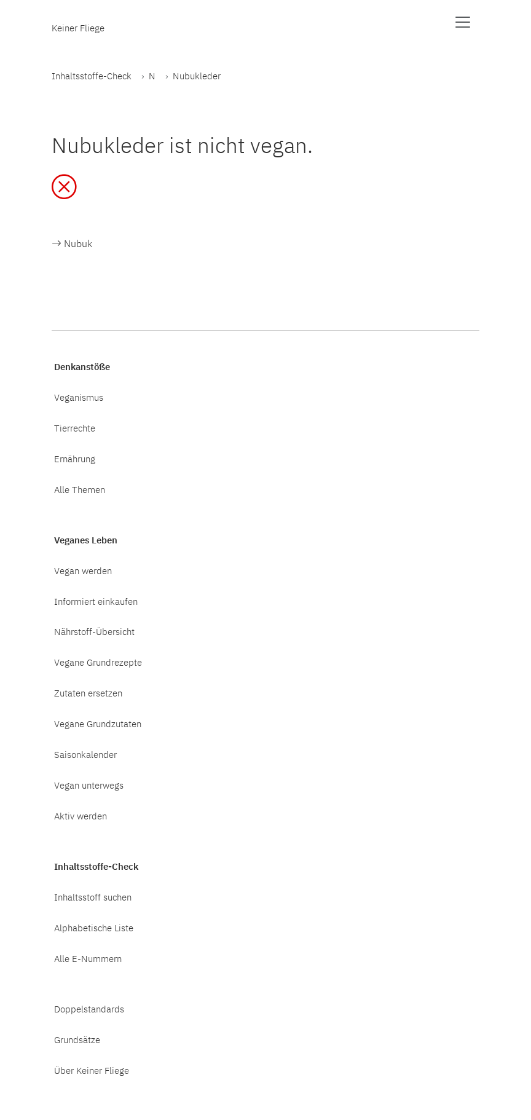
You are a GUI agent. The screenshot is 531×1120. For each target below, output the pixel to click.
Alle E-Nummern (88, 958)
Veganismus (78, 397)
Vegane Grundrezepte (98, 662)
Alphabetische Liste (93, 927)
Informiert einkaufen (96, 601)
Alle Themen (79, 489)
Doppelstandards (89, 1009)
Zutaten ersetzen (88, 693)
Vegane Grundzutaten (97, 723)
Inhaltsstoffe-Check (92, 75)
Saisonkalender (85, 754)
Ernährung (74, 458)
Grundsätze (77, 1039)
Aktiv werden (80, 816)
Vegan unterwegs (89, 785)
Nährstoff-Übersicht (94, 631)
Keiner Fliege (78, 28)
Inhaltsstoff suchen (93, 897)
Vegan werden (83, 570)
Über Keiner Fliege (91, 1070)
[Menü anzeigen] (462, 22)
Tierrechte (74, 428)
